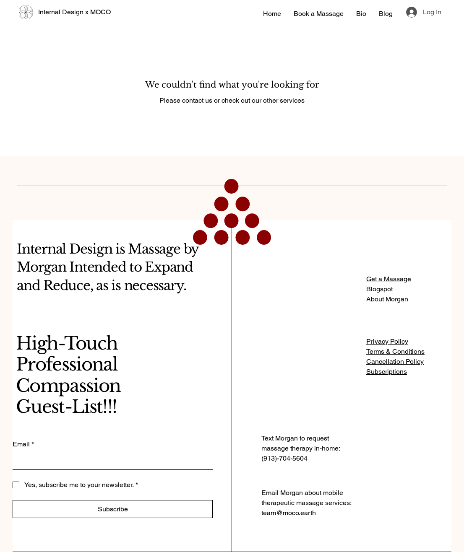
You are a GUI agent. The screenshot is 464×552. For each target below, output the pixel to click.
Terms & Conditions (395, 351)
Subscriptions (386, 372)
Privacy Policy (387, 341)
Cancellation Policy (395, 361)
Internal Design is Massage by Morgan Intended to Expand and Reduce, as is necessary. (107, 267)
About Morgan (387, 299)
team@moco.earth (288, 513)
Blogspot (379, 289)
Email (23, 444)
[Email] (110, 461)
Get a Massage (388, 279)
